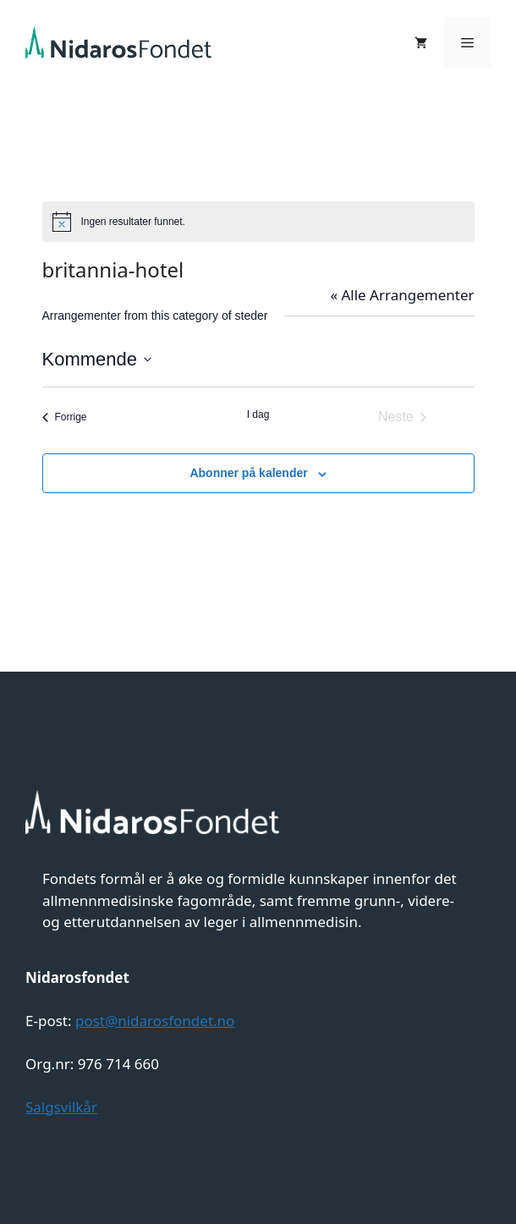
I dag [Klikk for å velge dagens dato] (258, 414)
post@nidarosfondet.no (154, 1020)
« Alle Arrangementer (402, 295)
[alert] (258, 221)
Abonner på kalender (248, 473)
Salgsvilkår (61, 1107)
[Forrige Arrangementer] (64, 417)
